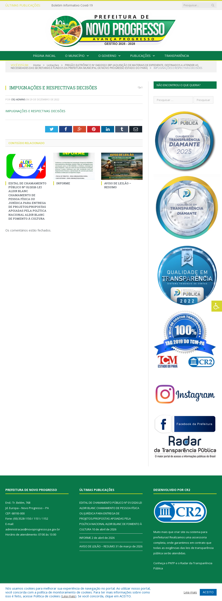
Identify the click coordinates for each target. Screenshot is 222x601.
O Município (75, 56)
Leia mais (68, 596)
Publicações (140, 56)
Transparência (176, 56)
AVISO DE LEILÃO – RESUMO (97, 546)
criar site (179, 532)
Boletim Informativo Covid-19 (72, 5)
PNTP (171, 563)
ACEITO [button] (208, 592)
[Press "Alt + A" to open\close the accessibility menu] (216, 306)
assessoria (199, 537)
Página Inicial (44, 56)
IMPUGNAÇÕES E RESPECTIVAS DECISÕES (35, 111)
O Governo (107, 56)
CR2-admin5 (18, 99)
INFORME (63, 183)
